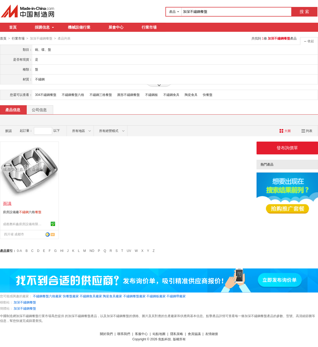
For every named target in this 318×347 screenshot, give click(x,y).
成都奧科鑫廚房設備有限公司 (23, 224)
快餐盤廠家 (71, 296)
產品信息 (12, 109)
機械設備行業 (79, 27)
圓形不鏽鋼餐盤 (128, 94)
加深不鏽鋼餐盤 (25, 302)
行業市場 (149, 27)
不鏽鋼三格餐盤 (101, 94)
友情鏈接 (211, 334)
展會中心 (115, 27)
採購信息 (44, 27)
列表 (306, 130)
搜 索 (304, 11)
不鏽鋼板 (151, 94)
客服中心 (141, 334)
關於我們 (106, 334)
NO (92, 250)
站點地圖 (159, 334)
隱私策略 (176, 334)
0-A (19, 250)
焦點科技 (164, 339)
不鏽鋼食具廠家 (91, 296)
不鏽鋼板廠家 (156, 296)
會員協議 (194, 334)
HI (62, 250)
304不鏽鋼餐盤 (45, 94)
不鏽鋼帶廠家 (176, 296)
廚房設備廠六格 (22, 212)
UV (129, 250)
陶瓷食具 (191, 94)
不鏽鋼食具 (171, 94)
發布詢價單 (287, 147)
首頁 (13, 27)
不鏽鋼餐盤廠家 (134, 296)
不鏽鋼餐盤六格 (73, 94)
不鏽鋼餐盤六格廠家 (47, 296)
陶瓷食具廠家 (112, 296)
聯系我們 (123, 334)
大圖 (285, 130)
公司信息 (39, 109)
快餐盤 (207, 94)
